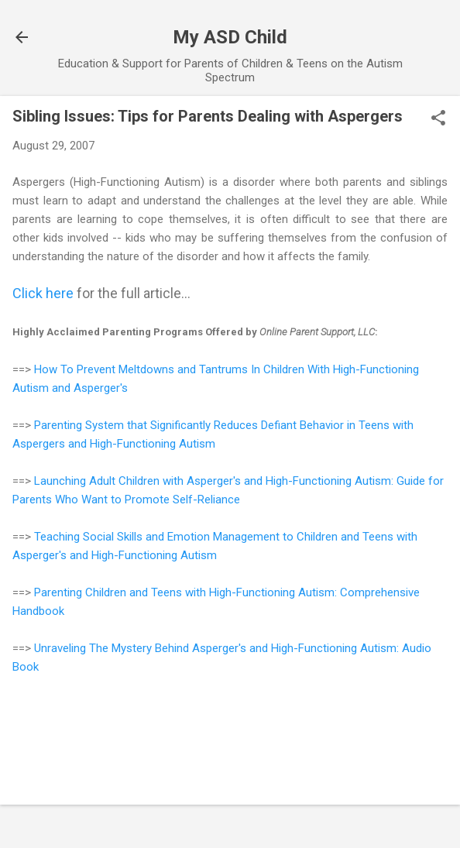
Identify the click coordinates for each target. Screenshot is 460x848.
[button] (438, 119)
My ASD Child (230, 37)
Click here (43, 293)
